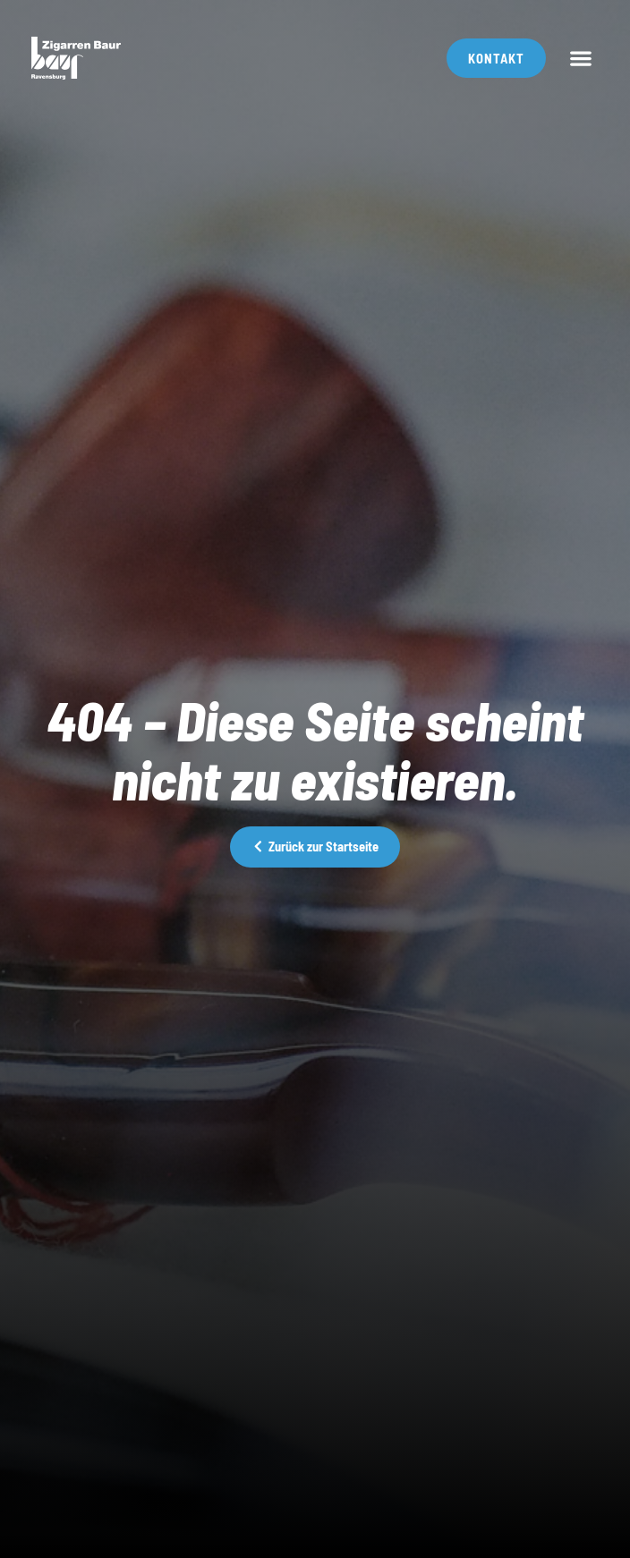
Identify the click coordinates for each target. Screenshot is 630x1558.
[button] (581, 58)
